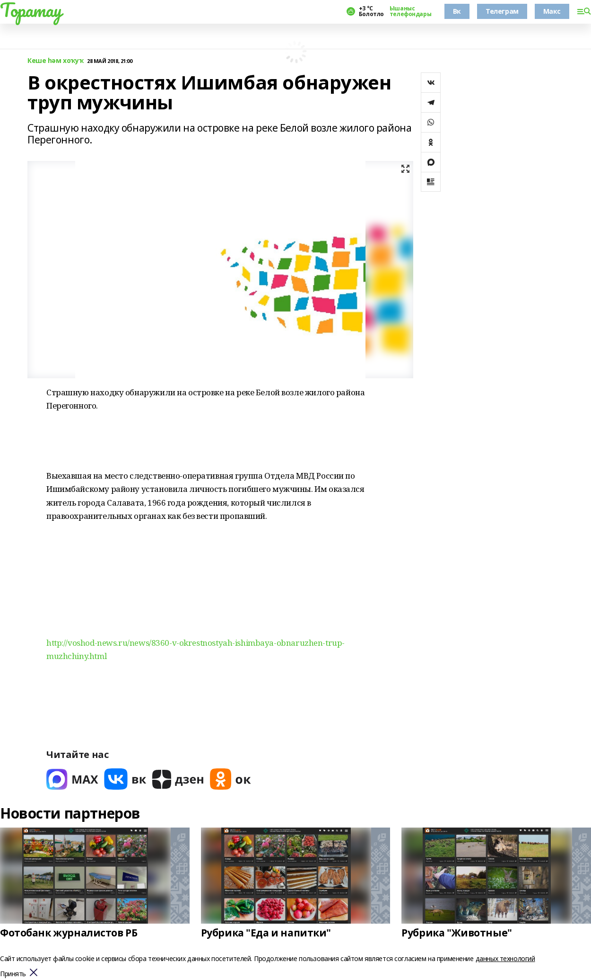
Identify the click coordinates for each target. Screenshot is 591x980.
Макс (552, 11)
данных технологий (505, 958)
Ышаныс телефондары (410, 11)
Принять (13, 974)
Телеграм (502, 11)
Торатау (31, 10)
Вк (457, 11)
